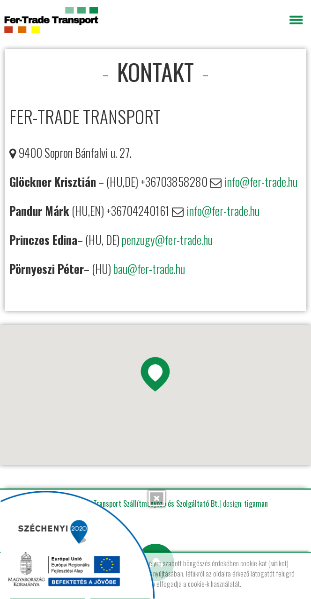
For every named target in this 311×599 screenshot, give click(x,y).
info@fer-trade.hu (260, 181)
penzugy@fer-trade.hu (167, 239)
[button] (155, 377)
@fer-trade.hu (156, 268)
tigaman (256, 503)
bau (120, 268)
